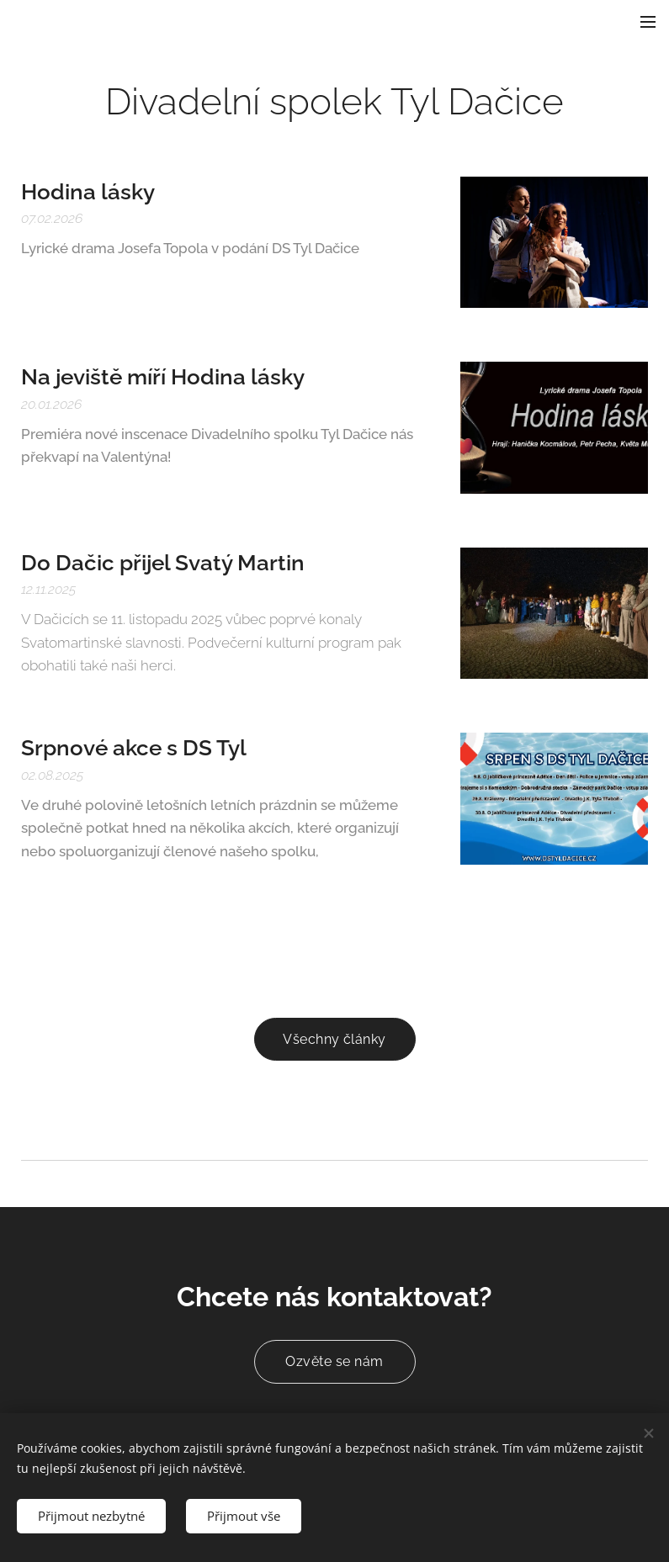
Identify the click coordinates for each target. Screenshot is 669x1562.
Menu (648, 22)
